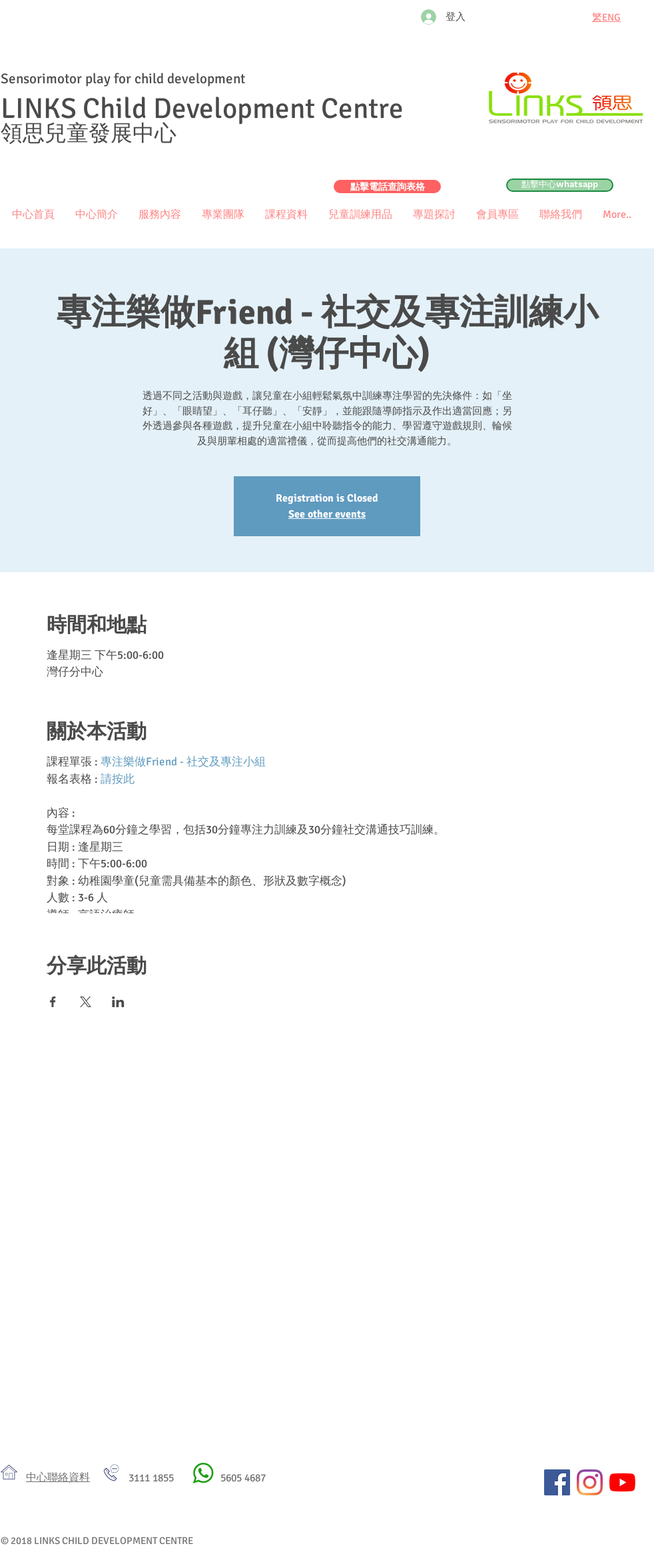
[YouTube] (622, 1482)
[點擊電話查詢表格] (387, 186)
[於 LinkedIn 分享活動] (118, 1001)
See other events (327, 514)
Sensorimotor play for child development (123, 78)
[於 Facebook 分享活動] (53, 1001)
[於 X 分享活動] (85, 1001)
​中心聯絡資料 (58, 1477)
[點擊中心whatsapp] (559, 185)
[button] (497, 215)
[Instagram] (590, 1482)
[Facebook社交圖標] (557, 1482)
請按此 (118, 779)
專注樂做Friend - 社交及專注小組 (183, 762)
